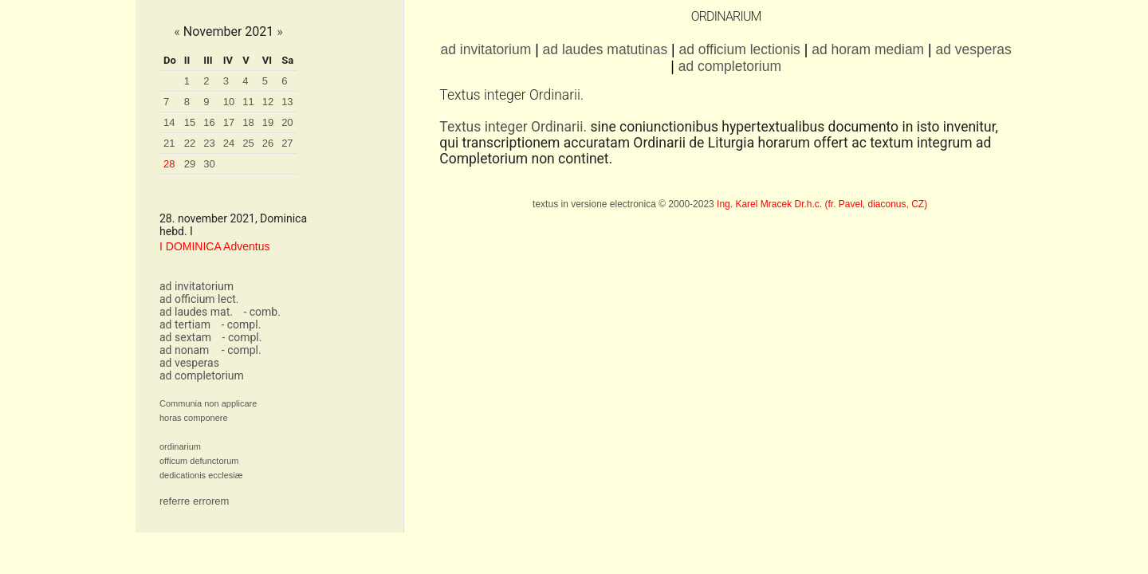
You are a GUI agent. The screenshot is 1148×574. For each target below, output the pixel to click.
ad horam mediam (868, 49)
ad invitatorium (196, 286)
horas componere (193, 418)
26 (267, 143)
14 (169, 122)
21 (169, 143)
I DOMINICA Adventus (214, 246)
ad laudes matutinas (605, 49)
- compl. (241, 324)
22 (189, 143)
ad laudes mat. (196, 311)
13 (287, 102)
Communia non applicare (208, 403)
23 (208, 143)
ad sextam (185, 337)
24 (228, 143)
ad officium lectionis (739, 49)
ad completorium (201, 375)
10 (228, 102)
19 (267, 122)
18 (248, 122)
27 (287, 143)
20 (287, 122)
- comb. (261, 311)
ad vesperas (189, 362)
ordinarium (180, 446)
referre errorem (194, 501)
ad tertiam (184, 324)
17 (228, 122)
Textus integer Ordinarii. (513, 127)
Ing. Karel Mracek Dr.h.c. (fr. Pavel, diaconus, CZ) (822, 204)
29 (189, 164)
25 (248, 143)
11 (248, 102)
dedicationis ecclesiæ (201, 475)
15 (189, 122)
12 (267, 102)
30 (208, 164)
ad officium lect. (199, 299)
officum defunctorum (198, 461)
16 (208, 122)
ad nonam (184, 350)
